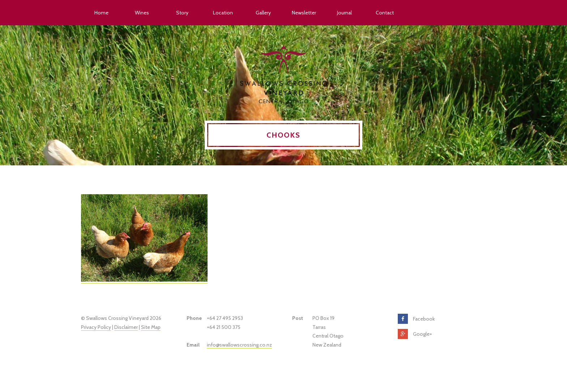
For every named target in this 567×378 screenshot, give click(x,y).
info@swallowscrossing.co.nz (239, 345)
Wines (142, 12)
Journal (344, 12)
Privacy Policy (96, 327)
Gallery (263, 12)
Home (101, 12)
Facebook (424, 319)
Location (223, 12)
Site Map (151, 327)
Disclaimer (126, 327)
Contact (385, 12)
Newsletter (304, 12)
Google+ (422, 334)
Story (182, 12)
